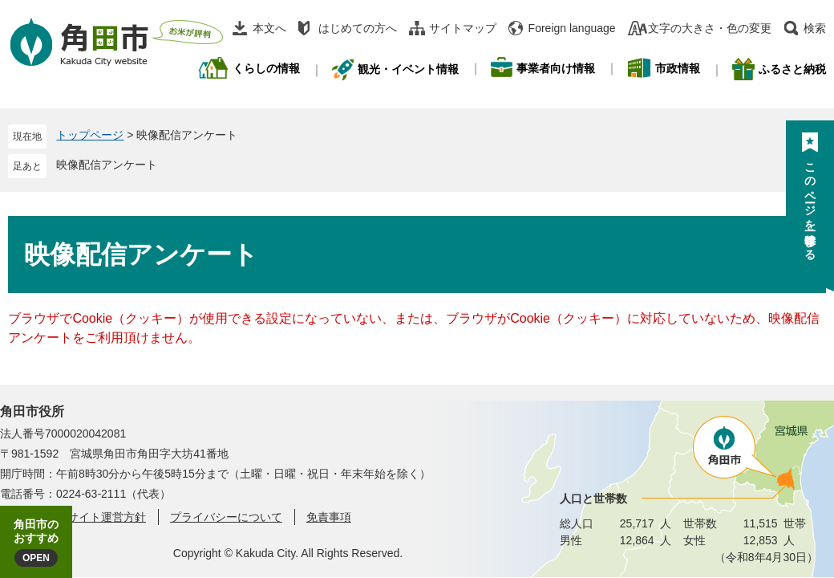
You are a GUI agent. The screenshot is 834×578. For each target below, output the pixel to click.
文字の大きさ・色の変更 (709, 28)
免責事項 (328, 517)
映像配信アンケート (106, 164)
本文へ (269, 28)
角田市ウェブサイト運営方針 (73, 517)
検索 (815, 28)
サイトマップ (462, 28)
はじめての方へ (357, 28)
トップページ (89, 134)
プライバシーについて (226, 517)
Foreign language (572, 28)
